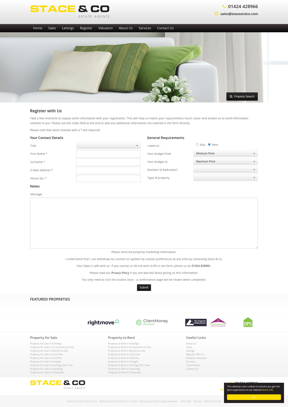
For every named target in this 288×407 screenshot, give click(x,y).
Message (36, 194)
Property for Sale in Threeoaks (47, 372)
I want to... (154, 146)
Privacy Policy (120, 273)
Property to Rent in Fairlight (123, 361)
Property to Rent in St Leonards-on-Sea (129, 347)
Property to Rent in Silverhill (123, 357)
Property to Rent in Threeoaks (124, 372)
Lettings (68, 28)
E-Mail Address (41, 170)
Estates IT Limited (127, 401)
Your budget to (157, 162)
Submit (144, 287)
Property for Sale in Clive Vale (46, 354)
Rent (213, 145)
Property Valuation (196, 357)
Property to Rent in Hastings (123, 343)
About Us (126, 28)
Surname (37, 162)
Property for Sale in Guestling (46, 368)
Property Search (242, 96)
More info (267, 389)
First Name (38, 154)
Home (37, 28)
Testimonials (193, 365)
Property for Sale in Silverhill (45, 357)
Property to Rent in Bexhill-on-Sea (126, 350)
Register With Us (195, 354)
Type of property (158, 178)
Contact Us (165, 28)
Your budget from (159, 154)
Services (145, 28)
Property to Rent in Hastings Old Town (129, 365)
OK (254, 397)
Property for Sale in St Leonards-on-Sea (52, 347)
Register (86, 28)
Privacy (198, 401)
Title (33, 146)
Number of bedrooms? (162, 170)
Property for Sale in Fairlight (45, 361)
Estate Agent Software (165, 401)
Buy (200, 145)
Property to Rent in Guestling (124, 368)
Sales (52, 28)
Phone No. (38, 178)
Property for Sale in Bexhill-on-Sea (49, 350)
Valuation (105, 28)
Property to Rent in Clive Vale (124, 354)
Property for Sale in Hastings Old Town (51, 365)
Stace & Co (91, 401)
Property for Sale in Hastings (46, 343)
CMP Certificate (212, 401)
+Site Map (185, 401)
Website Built (106, 401)
